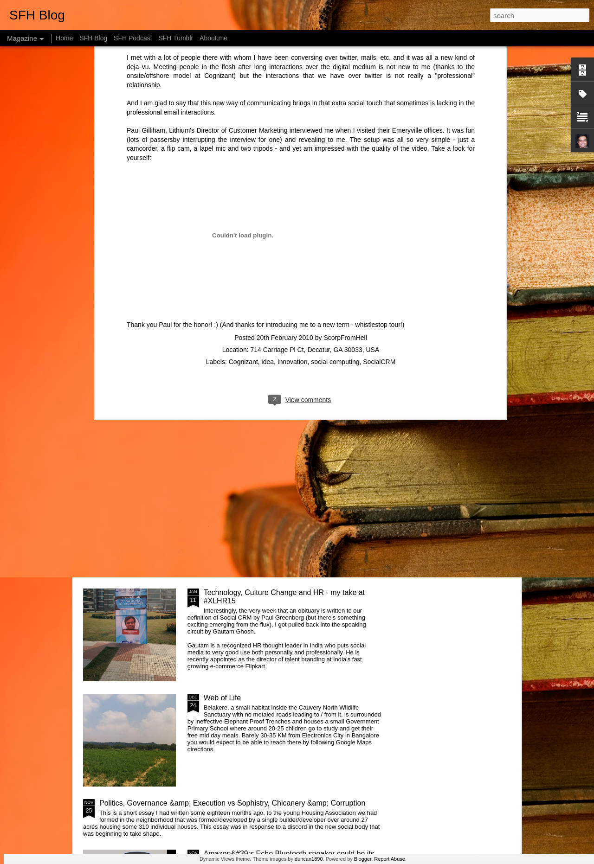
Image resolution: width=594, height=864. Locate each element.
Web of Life (222, 698)
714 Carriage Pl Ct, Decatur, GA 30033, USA (314, 166)
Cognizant (243, 178)
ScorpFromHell (345, 154)
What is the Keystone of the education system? (281, 382)
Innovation (293, 178)
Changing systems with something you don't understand (137, 312)
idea (268, 178)
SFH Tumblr (175, 38)
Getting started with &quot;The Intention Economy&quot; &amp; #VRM (269, 491)
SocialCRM (379, 178)
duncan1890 (309, 859)
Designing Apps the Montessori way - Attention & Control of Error (463, 316)
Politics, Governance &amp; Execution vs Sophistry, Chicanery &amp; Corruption (232, 803)
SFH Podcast (133, 38)
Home (64, 38)
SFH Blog (93, 38)
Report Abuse (389, 859)
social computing (335, 178)
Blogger (362, 859)
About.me (213, 38)
